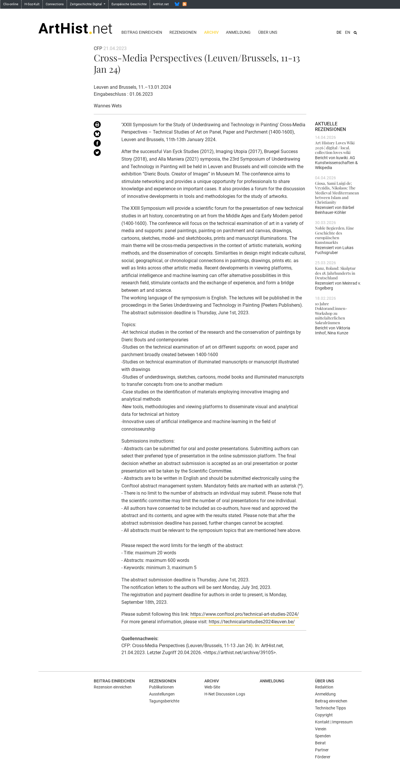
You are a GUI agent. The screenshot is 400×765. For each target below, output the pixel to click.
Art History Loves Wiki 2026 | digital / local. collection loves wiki (335, 147)
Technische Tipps (330, 708)
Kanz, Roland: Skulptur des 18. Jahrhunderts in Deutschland (335, 272)
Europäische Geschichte (129, 4)
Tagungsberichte (164, 701)
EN (347, 32)
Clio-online (10, 4)
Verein (320, 729)
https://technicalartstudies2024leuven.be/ (252, 621)
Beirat (320, 743)
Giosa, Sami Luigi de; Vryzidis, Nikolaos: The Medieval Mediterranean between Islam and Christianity (337, 192)
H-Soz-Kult (32, 4)
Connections (55, 4)
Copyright (324, 715)
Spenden (323, 736)
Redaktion (324, 687)
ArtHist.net (161, 4)
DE (339, 32)
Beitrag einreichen (141, 32)
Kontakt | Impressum (334, 722)
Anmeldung (238, 32)
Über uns (267, 32)
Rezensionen (183, 32)
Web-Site (212, 687)
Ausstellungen (162, 694)
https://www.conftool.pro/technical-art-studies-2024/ (244, 614)
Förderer (322, 757)
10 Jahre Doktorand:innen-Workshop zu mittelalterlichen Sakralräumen (331, 313)
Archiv (211, 32)
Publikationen (161, 687)
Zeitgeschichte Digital (86, 4)
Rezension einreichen (113, 687)
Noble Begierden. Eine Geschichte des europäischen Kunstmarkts (334, 235)
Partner (322, 750)
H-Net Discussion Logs (224, 694)
